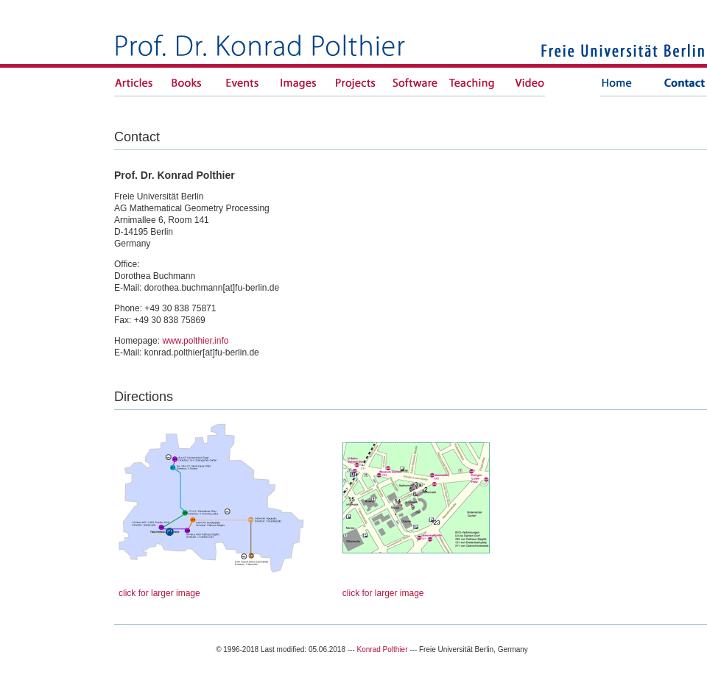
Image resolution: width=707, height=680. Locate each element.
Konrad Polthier (382, 649)
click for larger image (159, 593)
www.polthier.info (195, 341)
